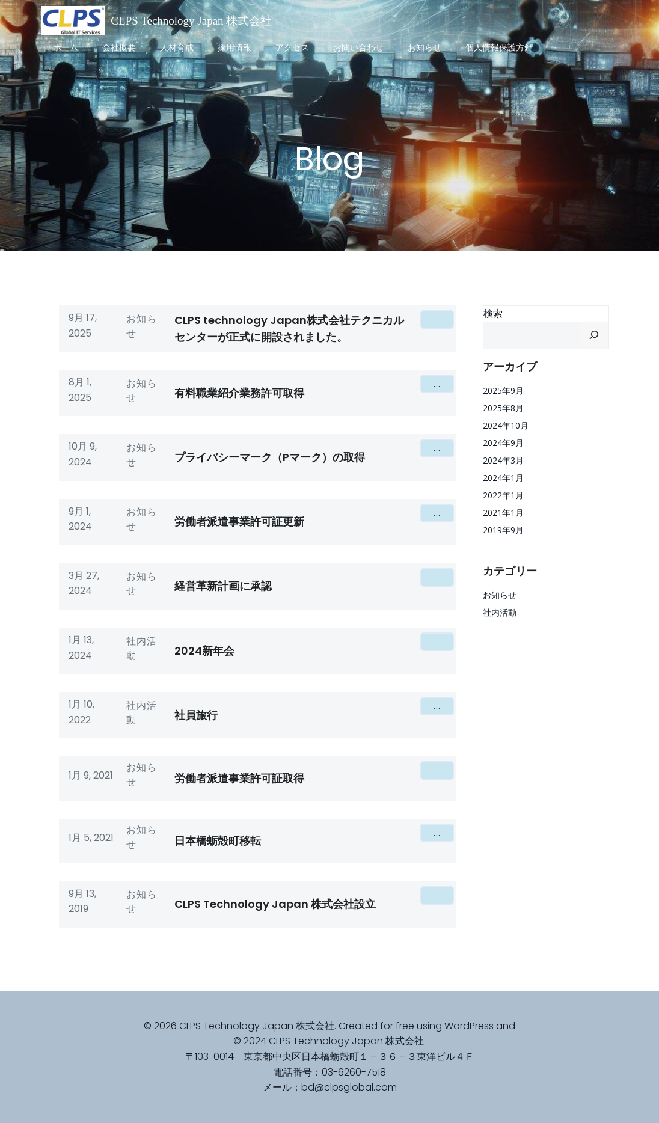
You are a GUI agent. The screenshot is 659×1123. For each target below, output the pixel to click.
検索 (493, 313)
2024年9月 (503, 442)
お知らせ (424, 47)
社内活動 (141, 648)
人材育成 (177, 47)
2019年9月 (503, 530)
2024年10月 (506, 425)
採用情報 (234, 47)
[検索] (594, 335)
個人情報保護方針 (499, 47)
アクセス (292, 47)
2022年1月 (503, 495)
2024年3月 (503, 460)
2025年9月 (503, 390)
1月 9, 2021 (91, 775)
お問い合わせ (358, 47)
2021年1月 (503, 512)
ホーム (65, 47)
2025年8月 (503, 408)
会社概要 (119, 47)
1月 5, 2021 (91, 838)
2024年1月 (503, 477)
